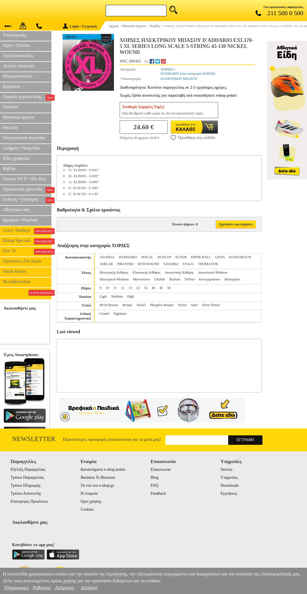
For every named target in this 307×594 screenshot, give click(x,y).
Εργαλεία (11, 86)
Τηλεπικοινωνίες (18, 55)
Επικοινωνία (160, 469)
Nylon (182, 305)
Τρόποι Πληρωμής (26, 485)
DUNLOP (164, 257)
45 (161, 288)
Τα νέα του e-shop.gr (97, 485)
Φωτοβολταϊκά (16, 281)
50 (168, 288)
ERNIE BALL (201, 257)
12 (122, 288)
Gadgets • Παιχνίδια (21, 148)
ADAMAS (107, 257)
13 (130, 288)
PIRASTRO (125, 264)
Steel (194, 305)
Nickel (141, 305)
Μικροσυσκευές (18, 76)
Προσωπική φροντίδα (27, 190)
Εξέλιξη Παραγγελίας (28, 469)
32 (145, 288)
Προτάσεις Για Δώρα (22, 260)
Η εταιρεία (89, 493)
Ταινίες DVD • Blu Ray (24, 178)
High (130, 296)
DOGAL (147, 257)
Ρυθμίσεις (42, 587)
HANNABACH (240, 257)
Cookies (87, 509)
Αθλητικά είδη (16, 209)
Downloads (229, 485)
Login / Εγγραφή (80, 26)
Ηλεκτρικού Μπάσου (114, 279)
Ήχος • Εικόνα (16, 45)
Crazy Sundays (27, 231)
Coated (104, 314)
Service (226, 469)
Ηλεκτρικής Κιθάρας (114, 272)
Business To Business (98, 477)
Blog (154, 477)
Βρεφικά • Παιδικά (20, 219)
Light (103, 296)
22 (138, 288)
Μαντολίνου (141, 279)
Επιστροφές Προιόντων (29, 501)
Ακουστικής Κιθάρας (179, 272)
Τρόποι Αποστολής (26, 493)
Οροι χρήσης (91, 501)
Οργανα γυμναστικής (27, 97)
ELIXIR (180, 257)
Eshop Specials (27, 241)
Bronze (128, 305)
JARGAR (106, 264)
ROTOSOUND (148, 264)
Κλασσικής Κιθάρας (146, 272)
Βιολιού (174, 279)
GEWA (220, 257)
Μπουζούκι (232, 279)
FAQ (154, 485)
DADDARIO (128, 257)
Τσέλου (189, 279)
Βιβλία (9, 168)
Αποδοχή (89, 587)
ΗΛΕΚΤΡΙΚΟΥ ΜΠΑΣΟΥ (179, 79)
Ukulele (159, 279)
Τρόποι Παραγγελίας (27, 477)
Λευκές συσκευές (19, 65)
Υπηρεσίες (229, 477)
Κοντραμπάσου (209, 279)
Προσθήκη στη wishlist (192, 137)
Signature (120, 314)
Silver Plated (211, 305)
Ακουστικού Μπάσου (212, 272)
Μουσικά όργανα (18, 117)
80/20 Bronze (109, 305)
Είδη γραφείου (16, 158)
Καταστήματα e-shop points (103, 469)
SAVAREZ (170, 264)
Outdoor (10, 106)
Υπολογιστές (15, 35)
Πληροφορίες (16, 587)
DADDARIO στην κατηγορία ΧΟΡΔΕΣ (188, 74)
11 (115, 288)
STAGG (188, 264)
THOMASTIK (208, 264)
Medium (117, 296)
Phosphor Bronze (162, 305)
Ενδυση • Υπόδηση (27, 200)
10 (107, 288)
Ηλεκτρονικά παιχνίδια (24, 137)
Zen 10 (27, 251)
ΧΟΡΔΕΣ (167, 69)
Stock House (14, 271)
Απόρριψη (64, 587)
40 (153, 288)
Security (10, 127)
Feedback (158, 493)
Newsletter (33, 439)
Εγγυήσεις (228, 493)
